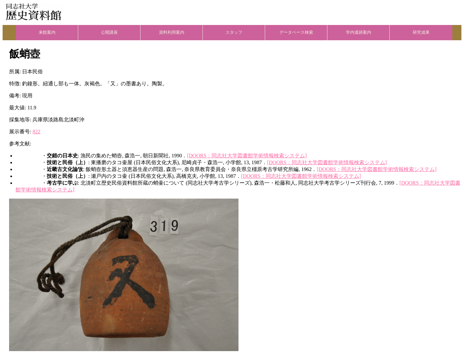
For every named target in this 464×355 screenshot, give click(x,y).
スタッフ (234, 32)
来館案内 (47, 32)
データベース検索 (296, 32)
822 (36, 131)
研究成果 (421, 32)
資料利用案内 (171, 32)
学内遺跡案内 (358, 32)
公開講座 (109, 32)
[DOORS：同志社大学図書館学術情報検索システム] (247, 155)
